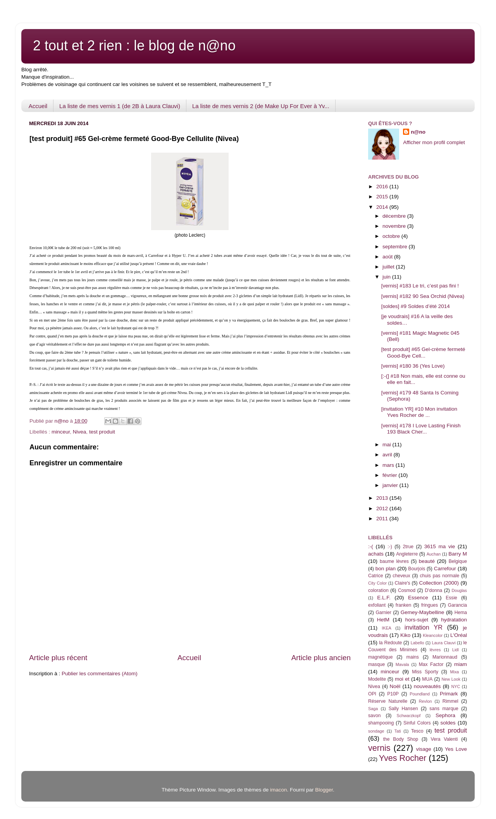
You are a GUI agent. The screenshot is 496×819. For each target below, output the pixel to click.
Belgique (458, 561)
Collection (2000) (439, 583)
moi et (402, 679)
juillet (389, 267)
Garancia (457, 605)
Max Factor (431, 664)
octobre (391, 236)
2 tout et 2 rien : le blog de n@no (134, 45)
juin (387, 277)
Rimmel (450, 701)
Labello (417, 642)
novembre (394, 226)
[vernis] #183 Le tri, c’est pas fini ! (420, 286)
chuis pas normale (439, 575)
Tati (397, 731)
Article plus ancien (321, 658)
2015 (382, 197)
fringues (429, 605)
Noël (395, 686)
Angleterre (407, 554)
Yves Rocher (402, 758)
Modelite (377, 679)
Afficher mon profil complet (434, 142)
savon (374, 715)
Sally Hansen (403, 708)
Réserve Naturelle (387, 701)
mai (387, 444)
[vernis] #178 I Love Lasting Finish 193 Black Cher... (421, 429)
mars (389, 465)
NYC (455, 686)
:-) (390, 546)
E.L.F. (384, 597)
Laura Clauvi (444, 642)
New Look (450, 679)
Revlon (425, 701)
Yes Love (456, 749)
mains (412, 657)
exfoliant (377, 605)
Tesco (417, 731)
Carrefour (445, 568)
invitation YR (424, 627)
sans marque (443, 708)
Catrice (375, 575)
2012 (382, 508)
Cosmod (406, 590)
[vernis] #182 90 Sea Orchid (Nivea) (423, 296)
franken (404, 605)
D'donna (433, 590)
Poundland (420, 694)
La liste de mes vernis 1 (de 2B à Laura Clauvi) (119, 106)
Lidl (455, 649)
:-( (370, 546)
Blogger (324, 790)
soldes (448, 723)
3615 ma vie (439, 546)
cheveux (401, 575)
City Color (377, 583)
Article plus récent (58, 658)
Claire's (402, 583)
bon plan (385, 568)
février (390, 475)
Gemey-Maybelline (422, 612)
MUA (427, 679)
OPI (372, 694)
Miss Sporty (425, 671)
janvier (391, 485)
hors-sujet (416, 620)
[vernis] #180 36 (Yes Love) (413, 366)
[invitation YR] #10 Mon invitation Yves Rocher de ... (419, 412)
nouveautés (427, 686)
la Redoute (390, 642)
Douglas (459, 590)
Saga (373, 708)
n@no (418, 132)
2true (408, 546)
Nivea (79, 432)
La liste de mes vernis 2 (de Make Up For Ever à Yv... (260, 106)
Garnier (383, 612)
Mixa (454, 671)
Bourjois (416, 568)
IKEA (386, 628)
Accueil (38, 106)
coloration (378, 590)
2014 (382, 207)
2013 (382, 498)
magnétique (380, 657)
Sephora (445, 715)
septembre (395, 246)
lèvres (435, 649)
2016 (382, 186)
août (388, 257)
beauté (427, 561)
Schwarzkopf (408, 715)
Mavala (402, 664)
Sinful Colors (417, 723)
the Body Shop (400, 739)
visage (423, 749)
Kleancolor (433, 635)
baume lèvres (394, 561)
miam (460, 664)
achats (376, 554)
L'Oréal (458, 635)
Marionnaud (444, 657)
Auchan (434, 554)
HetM (383, 620)
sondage (376, 731)
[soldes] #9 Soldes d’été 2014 (415, 306)
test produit (102, 432)
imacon (278, 790)
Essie (451, 597)
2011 (382, 518)
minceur (61, 432)
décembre (394, 216)
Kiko (405, 635)
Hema (461, 612)
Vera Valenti (444, 739)
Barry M (457, 554)
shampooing (381, 723)
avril (388, 455)
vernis (379, 748)
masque (376, 664)
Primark (449, 694)
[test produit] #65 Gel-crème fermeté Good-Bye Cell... (423, 352)
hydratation (454, 620)
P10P (393, 694)
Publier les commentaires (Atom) (100, 673)
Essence (418, 597)
